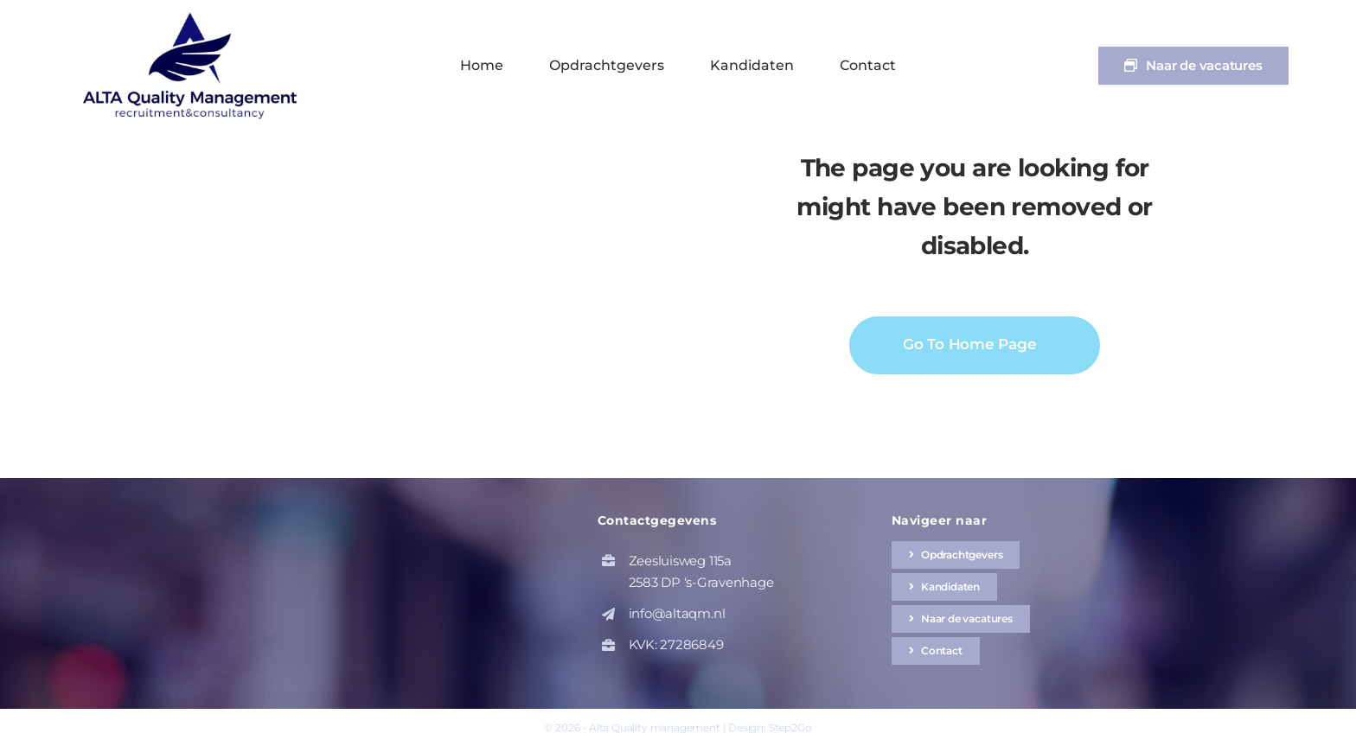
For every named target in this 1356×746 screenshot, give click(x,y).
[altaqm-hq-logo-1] (193, 15)
